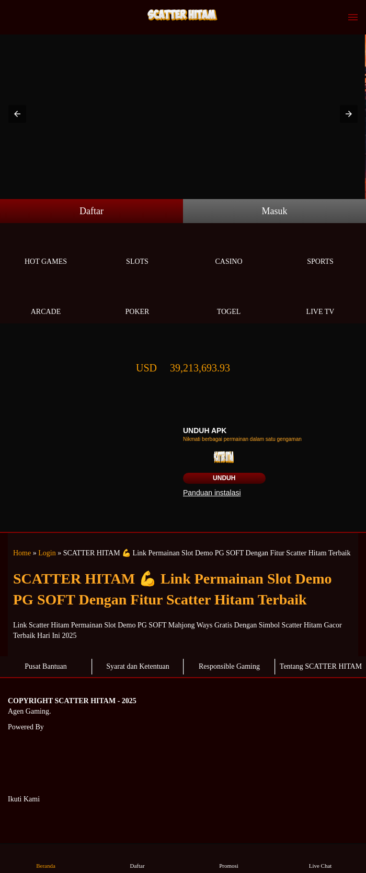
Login (46, 553)
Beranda (46, 858)
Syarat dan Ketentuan (137, 666)
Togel (229, 300)
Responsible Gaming (229, 666)
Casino (229, 249)
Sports (320, 249)
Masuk (275, 211)
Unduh (224, 478)
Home (22, 553)
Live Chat (320, 858)
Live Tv (320, 300)
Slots (137, 249)
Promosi (229, 858)
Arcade (46, 300)
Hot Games (46, 249)
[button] (17, 114)
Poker (137, 300)
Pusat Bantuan (46, 666)
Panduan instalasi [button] (212, 492)
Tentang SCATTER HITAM (321, 666)
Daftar (91, 211)
